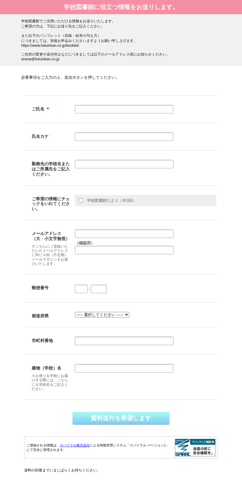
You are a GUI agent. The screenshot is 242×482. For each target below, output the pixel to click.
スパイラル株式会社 (75, 445)
